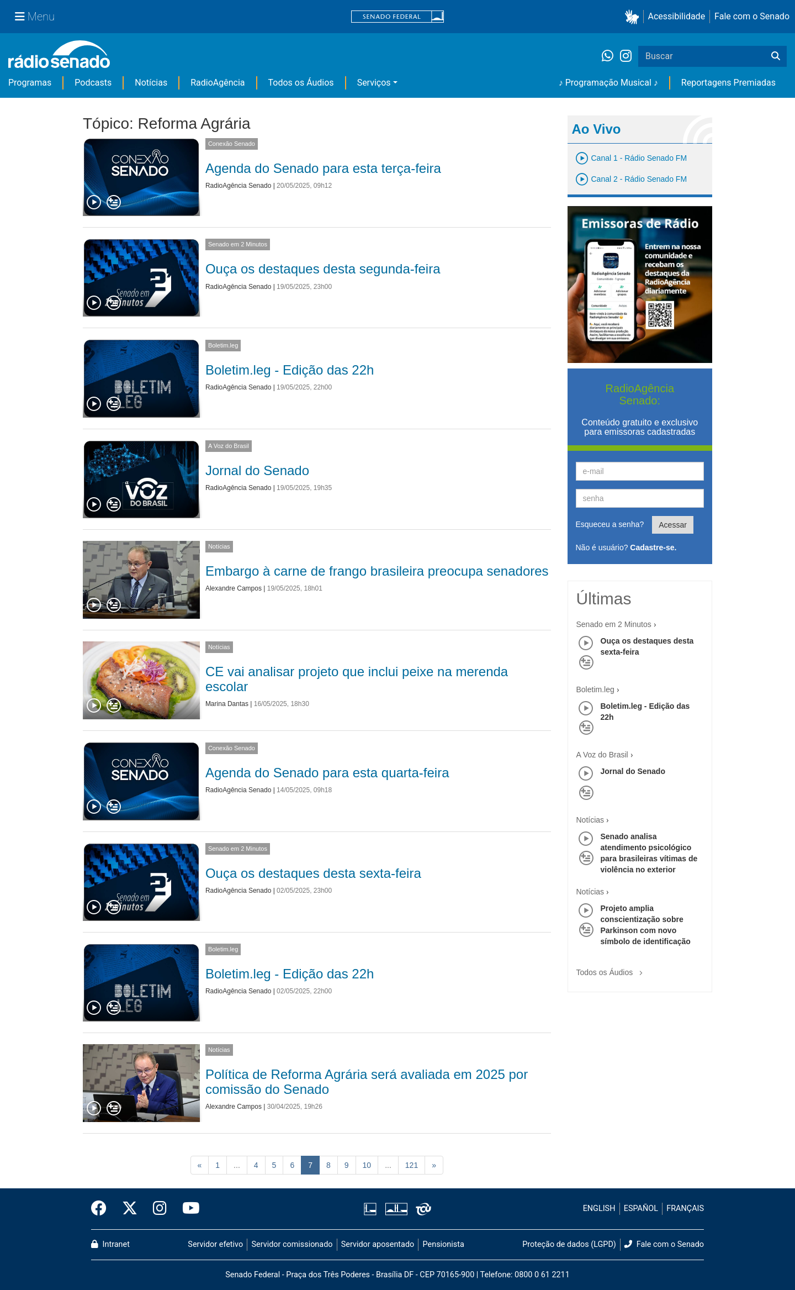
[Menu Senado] (35, 16)
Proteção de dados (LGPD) (569, 1244)
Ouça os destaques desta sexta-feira (313, 873)
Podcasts (93, 82)
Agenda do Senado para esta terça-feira (323, 168)
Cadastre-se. (653, 547)
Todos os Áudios (301, 82)
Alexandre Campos (233, 588)
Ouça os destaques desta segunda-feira (323, 268)
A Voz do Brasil (228, 446)
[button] (634, 16)
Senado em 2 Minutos (237, 244)
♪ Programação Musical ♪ (608, 82)
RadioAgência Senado (238, 185)
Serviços (374, 82)
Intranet (110, 1244)
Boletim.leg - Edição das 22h (289, 369)
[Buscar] (776, 56)
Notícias (151, 82)
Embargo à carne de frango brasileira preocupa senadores (377, 571)
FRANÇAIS (685, 1208)
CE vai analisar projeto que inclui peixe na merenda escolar (356, 678)
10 (367, 1165)
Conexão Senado (231, 143)
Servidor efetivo (215, 1244)
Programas (29, 82)
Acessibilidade (677, 16)
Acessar (673, 524)
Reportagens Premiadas (728, 82)
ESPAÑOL (641, 1208)
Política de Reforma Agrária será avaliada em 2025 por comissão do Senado (366, 1081)
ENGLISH (599, 1208)
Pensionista (443, 1244)
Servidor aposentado (377, 1244)
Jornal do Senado (257, 470)
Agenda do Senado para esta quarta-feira (327, 772)
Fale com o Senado (751, 16)
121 (411, 1165)
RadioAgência (217, 82)
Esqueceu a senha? (610, 524)
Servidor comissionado (292, 1244)
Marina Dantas (226, 704)
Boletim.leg (223, 345)
